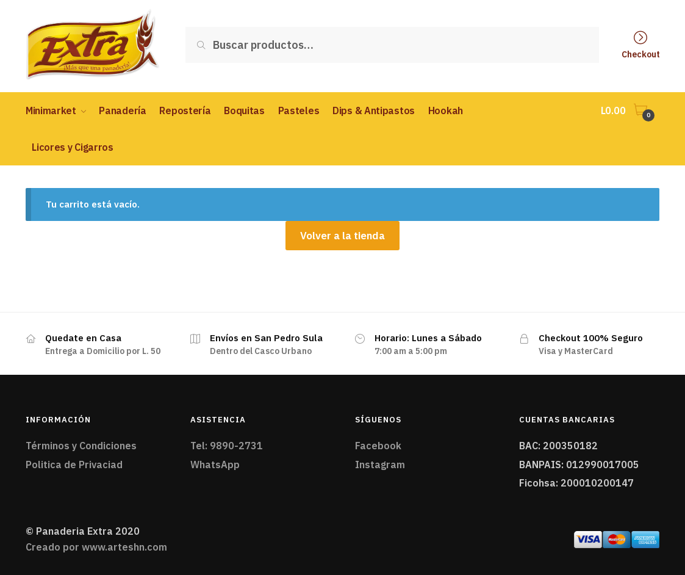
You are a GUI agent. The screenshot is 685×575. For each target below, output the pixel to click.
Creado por (96, 547)
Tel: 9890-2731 (226, 445)
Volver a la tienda (342, 235)
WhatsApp (215, 464)
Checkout (641, 54)
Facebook (378, 445)
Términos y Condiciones (81, 445)
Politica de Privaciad (74, 464)
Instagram (380, 464)
